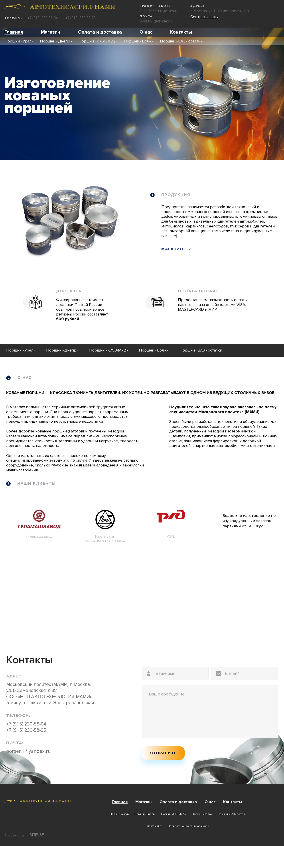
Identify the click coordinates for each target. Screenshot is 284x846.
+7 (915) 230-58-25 (80, 18)
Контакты (172, 32)
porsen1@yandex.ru (157, 21)
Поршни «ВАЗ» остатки (181, 40)
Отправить (163, 753)
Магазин (48, 32)
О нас (138, 32)
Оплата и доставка (94, 32)
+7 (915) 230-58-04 (43, 18)
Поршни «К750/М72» (98, 40)
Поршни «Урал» (18, 40)
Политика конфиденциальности (188, 826)
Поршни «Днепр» (56, 40)
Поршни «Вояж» (138, 40)
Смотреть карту (204, 16)
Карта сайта (154, 826)
